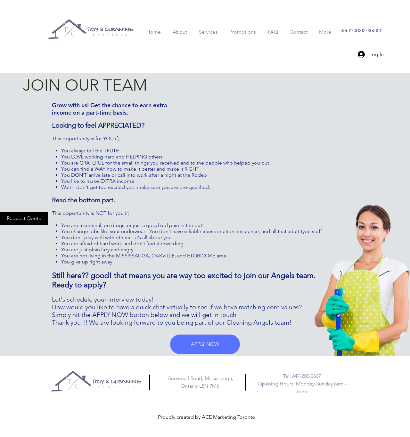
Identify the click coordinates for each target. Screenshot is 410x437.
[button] (205, 344)
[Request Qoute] (24, 218)
